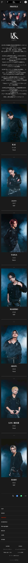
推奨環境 (7, 546)
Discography (4, 526)
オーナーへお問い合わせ (14, 555)
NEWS (3, 513)
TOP (2, 508)
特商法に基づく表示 (8, 552)
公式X (2, 535)
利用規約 (20, 546)
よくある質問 (20, 552)
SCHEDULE (4, 522)
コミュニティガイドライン (20, 549)
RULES (3, 530)
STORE (3, 539)
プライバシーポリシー (7, 549)
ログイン (25, 2)
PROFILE (3, 517)
